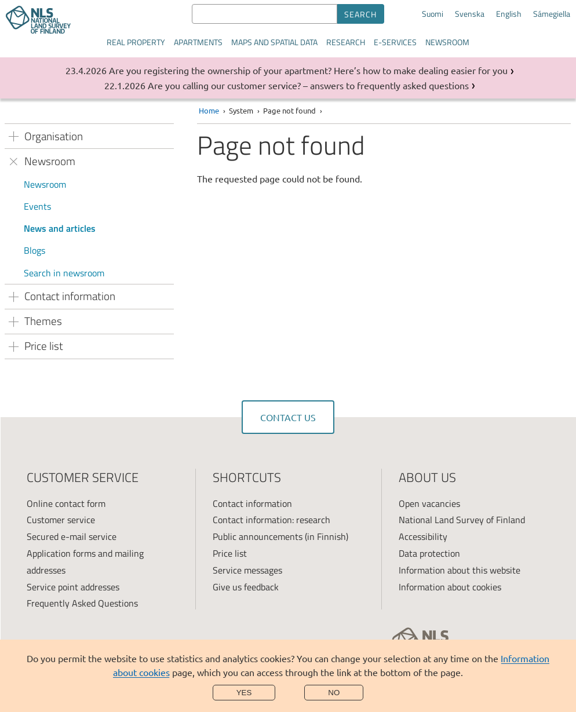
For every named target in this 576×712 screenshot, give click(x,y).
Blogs (34, 250)
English (509, 14)
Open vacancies (429, 503)
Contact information (252, 503)
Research (345, 42)
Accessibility (423, 536)
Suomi (432, 14)
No (334, 692)
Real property (136, 42)
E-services (395, 42)
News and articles (60, 228)
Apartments (198, 42)
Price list (230, 553)
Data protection (429, 553)
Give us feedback (246, 587)
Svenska (469, 14)
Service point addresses (73, 587)
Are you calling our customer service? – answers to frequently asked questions (308, 85)
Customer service (61, 520)
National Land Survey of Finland (462, 520)
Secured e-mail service (71, 536)
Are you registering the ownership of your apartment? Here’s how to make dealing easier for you (308, 70)
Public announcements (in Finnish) (280, 536)
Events (37, 206)
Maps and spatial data (274, 42)
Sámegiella (551, 14)
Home (209, 110)
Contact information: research (271, 520)
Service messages (247, 570)
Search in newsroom (64, 273)
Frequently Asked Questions (82, 603)
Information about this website (459, 570)
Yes (244, 692)
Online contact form (66, 503)
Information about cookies (450, 587)
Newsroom (447, 42)
